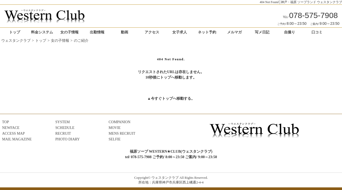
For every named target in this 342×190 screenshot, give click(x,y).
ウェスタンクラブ (16, 41)
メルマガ (234, 32)
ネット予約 (207, 32)
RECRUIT (63, 133)
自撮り (289, 32)
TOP (5, 122)
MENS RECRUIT (122, 133)
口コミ (316, 32)
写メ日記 (262, 32)
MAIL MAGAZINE (17, 139)
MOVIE (115, 128)
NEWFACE (11, 128)
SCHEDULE (64, 128)
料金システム (42, 32)
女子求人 (179, 32)
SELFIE (115, 139)
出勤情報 (97, 32)
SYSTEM (62, 122)
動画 (124, 32)
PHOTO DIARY (67, 139)
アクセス (152, 32)
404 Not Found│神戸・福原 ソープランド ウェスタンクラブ (301, 2)
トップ (14, 32)
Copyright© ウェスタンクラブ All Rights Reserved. (171, 178)
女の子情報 (69, 32)
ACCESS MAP (13, 133)
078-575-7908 (310, 15)
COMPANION (120, 122)
